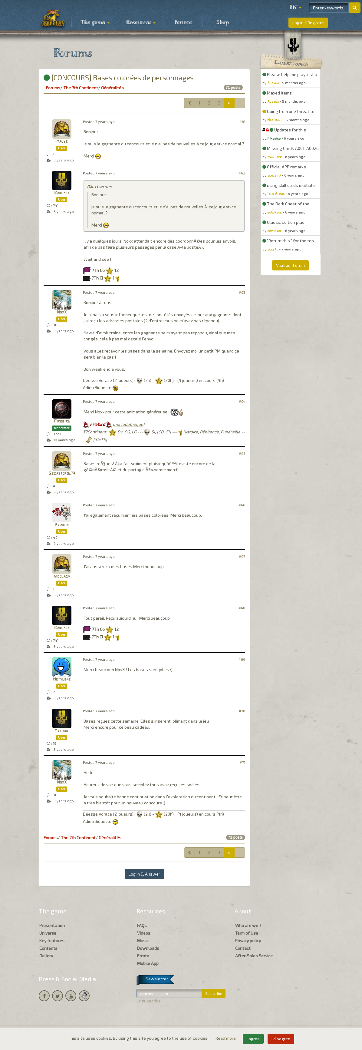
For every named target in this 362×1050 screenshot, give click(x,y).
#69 (242, 659)
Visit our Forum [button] (290, 265)
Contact (243, 948)
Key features (51, 940)
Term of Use (246, 933)
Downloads (148, 948)
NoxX (62, 312)
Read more (226, 1038)
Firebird (62, 421)
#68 (242, 608)
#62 (242, 173)
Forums (183, 22)
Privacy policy (248, 940)
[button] (295, 7)
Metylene (62, 679)
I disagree (281, 1038)
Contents (48, 948)
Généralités (112, 87)
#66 (242, 505)
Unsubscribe (149, 1000)
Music (143, 940)
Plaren (61, 525)
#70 (242, 711)
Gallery (46, 955)
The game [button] (95, 22)
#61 (242, 122)
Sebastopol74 (62, 473)
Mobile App (148, 963)
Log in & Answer (144, 873)
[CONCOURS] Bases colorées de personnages (119, 77)
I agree (253, 1038)
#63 (242, 292)
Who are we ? (248, 925)
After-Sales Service (254, 955)
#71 (242, 762)
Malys (61, 141)
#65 (242, 453)
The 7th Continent (80, 87)
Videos (143, 933)
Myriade (61, 731)
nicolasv (62, 576)
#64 (242, 401)
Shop (222, 22)
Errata (143, 955)
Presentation (52, 925)
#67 (242, 556)
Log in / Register (308, 22)
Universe (47, 933)
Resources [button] (141, 22)
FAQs (142, 925)
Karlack (62, 193)
